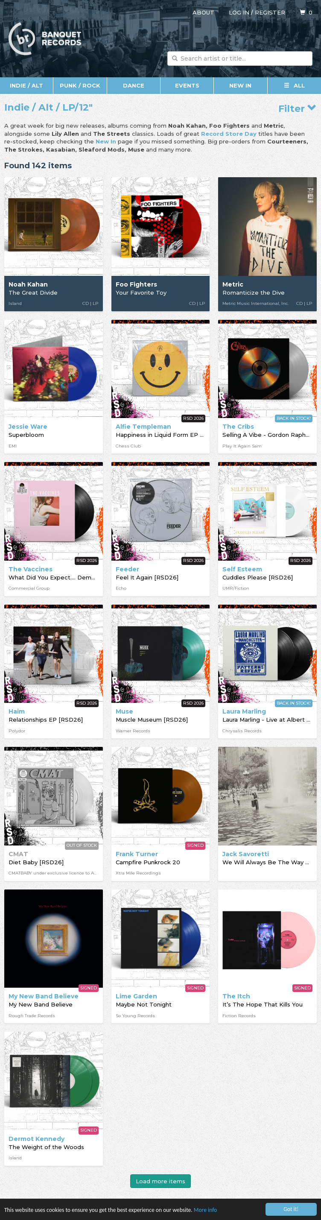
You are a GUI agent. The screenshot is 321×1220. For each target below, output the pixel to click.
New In (240, 85)
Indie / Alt (26, 85)
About (203, 12)
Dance (133, 85)
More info (205, 1210)
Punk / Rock (80, 85)
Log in (239, 12)
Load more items (160, 1181)
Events (187, 85)
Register (270, 12)
